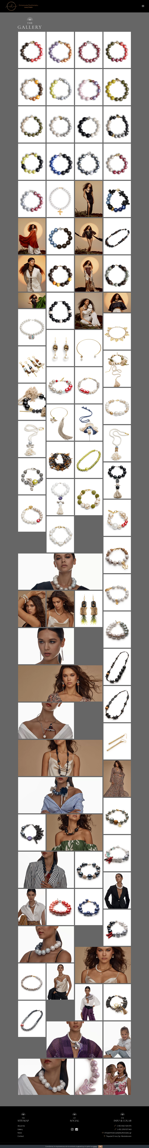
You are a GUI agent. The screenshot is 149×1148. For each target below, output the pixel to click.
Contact (21, 1136)
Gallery (20, 1129)
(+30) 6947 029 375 (124, 1126)
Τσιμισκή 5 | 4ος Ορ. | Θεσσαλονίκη (118, 1136)
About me (21, 1126)
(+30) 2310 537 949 (124, 1129)
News (20, 1133)
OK (100, 1146)
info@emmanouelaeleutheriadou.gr (118, 1133)
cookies (95, 1146)
